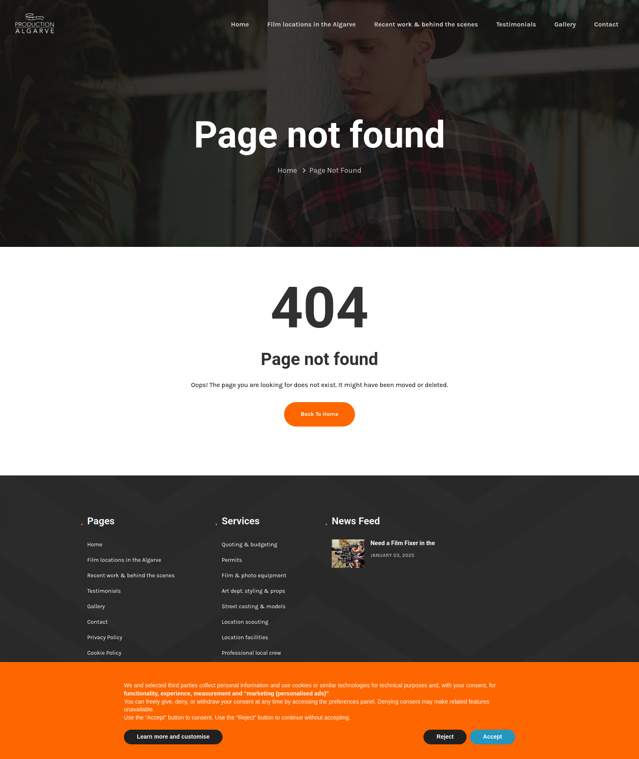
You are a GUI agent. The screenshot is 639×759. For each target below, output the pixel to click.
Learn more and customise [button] (173, 736)
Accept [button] (492, 736)
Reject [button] (445, 736)
